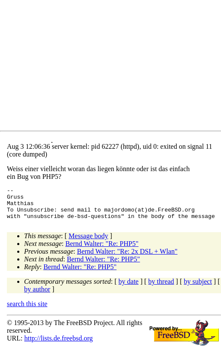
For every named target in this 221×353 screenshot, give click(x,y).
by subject (198, 288)
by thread (161, 288)
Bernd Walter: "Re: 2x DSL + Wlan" (127, 257)
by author (37, 295)
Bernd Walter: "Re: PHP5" (101, 250)
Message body (88, 242)
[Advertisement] (114, 67)
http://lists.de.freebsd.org (58, 344)
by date (129, 288)
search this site (27, 310)
